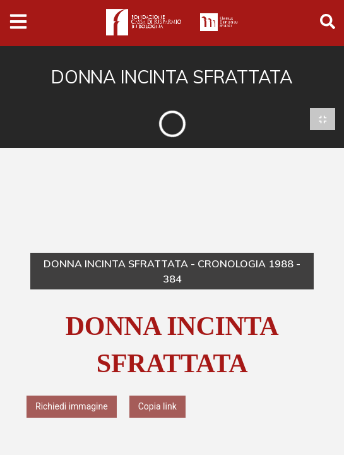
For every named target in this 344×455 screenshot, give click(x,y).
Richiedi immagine (71, 406)
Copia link (157, 406)
